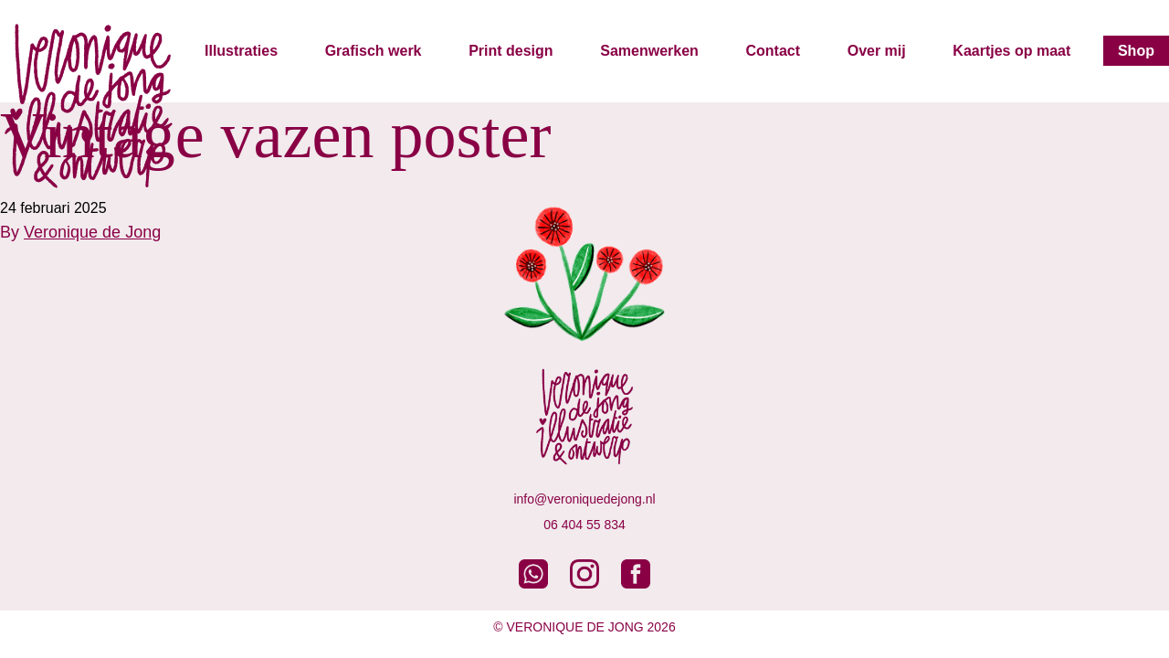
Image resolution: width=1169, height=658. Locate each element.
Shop (1136, 50)
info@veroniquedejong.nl (584, 499)
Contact (772, 50)
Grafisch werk (373, 50)
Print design (511, 50)
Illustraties (241, 50)
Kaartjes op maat (1011, 50)
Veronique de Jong (92, 232)
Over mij (877, 50)
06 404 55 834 (584, 524)
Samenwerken (649, 50)
